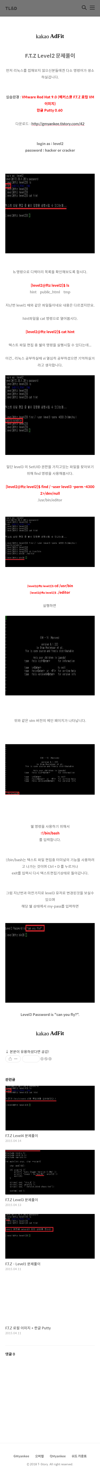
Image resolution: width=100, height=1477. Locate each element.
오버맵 (39, 1456)
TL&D (11, 8)
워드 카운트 (79, 1456)
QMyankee (58, 1456)
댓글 (10, 1354)
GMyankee (21, 1456)
